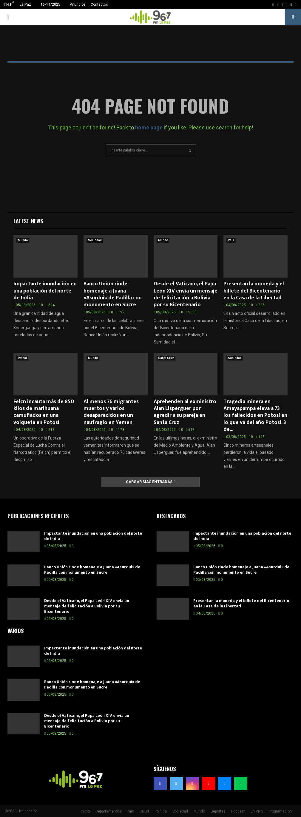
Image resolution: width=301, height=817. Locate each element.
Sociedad (95, 240)
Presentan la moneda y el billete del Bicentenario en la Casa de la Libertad (253, 290)
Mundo (23, 240)
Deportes (218, 811)
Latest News (28, 221)
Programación (280, 811)
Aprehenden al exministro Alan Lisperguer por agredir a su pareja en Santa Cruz (185, 412)
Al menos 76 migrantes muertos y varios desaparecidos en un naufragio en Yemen (111, 412)
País (231, 240)
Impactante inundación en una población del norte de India (45, 290)
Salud (144, 811)
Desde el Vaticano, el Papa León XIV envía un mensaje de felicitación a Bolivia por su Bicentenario (185, 294)
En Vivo (257, 811)
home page (149, 127)
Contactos (99, 4)
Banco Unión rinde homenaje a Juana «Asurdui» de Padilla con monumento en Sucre (113, 294)
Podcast (238, 811)
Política (161, 811)
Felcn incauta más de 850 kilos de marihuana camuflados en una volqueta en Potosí (43, 412)
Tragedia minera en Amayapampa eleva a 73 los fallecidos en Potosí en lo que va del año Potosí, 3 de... (255, 415)
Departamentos (108, 811)
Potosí (22, 358)
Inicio (85, 811)
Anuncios (78, 4)
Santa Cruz (166, 358)
